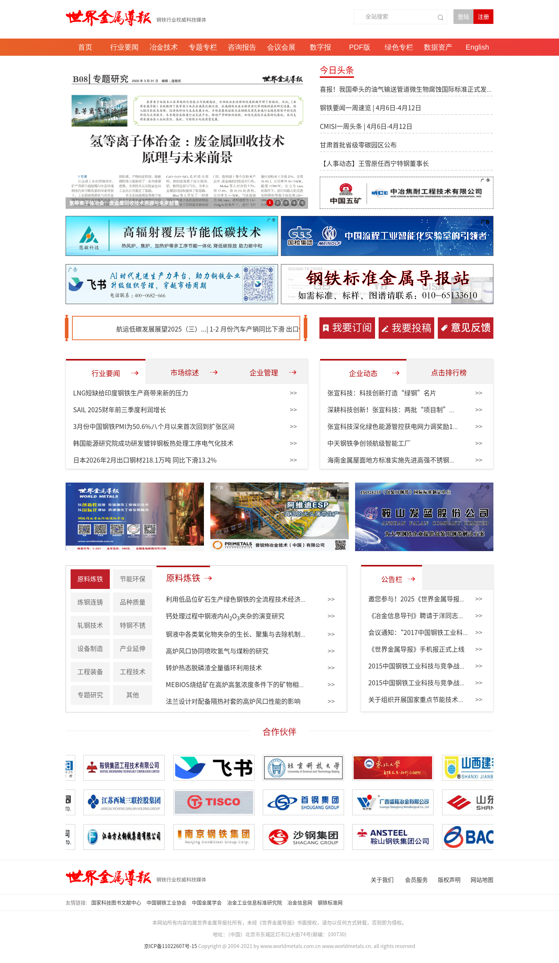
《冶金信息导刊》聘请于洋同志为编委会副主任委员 (442, 615)
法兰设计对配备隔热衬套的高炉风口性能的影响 (233, 701)
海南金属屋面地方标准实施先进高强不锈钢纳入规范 (401, 460)
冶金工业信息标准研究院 (255, 902)
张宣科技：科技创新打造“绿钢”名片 (381, 393)
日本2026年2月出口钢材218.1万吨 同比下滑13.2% (145, 460)
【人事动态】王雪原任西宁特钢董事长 (374, 163)
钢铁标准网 (331, 902)
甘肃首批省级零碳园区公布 (358, 145)
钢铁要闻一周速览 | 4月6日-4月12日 (370, 108)
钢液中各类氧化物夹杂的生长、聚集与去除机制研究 (239, 634)
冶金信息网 (300, 902)
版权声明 (449, 880)
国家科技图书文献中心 (116, 902)
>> (293, 393)
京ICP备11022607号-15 (170, 946)
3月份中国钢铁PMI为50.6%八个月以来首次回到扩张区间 (154, 426)
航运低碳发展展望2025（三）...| (170, 329)
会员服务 (416, 880)
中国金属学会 (207, 902)
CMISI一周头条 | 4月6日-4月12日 (366, 126)
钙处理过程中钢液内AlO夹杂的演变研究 (225, 616)
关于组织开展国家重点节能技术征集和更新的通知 (438, 699)
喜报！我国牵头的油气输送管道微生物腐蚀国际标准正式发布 (406, 89)
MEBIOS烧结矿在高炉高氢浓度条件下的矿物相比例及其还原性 (255, 684)
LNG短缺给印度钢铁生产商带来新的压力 (130, 393)
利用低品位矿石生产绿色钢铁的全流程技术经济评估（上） (249, 599)
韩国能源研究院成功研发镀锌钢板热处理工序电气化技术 (153, 443)
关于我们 (382, 880)
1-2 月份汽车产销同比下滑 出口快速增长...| (279, 329)
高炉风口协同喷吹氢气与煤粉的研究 (217, 651)
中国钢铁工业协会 (167, 902)
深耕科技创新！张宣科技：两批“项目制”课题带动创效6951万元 (421, 410)
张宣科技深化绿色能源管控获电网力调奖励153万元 (400, 426)
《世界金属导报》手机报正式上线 (416, 649)
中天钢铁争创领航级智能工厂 (369, 443)
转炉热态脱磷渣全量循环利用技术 (214, 668)
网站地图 (482, 880)
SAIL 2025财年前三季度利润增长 (119, 410)
